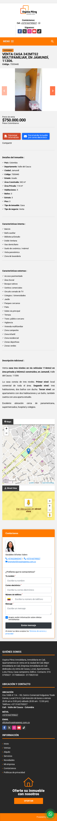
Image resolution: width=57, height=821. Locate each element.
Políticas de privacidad (14, 772)
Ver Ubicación (23, 509)
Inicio (6, 744)
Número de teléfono (13, 594)
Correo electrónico (13, 585)
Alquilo (7, 752)
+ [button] (6, 429)
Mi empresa (9, 764)
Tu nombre (10, 576)
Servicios (8, 756)
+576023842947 (15, 558)
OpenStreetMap (48, 483)
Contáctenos (10, 768)
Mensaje (9, 604)
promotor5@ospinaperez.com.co (22, 561)
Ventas (7, 748)
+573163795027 (29, 23)
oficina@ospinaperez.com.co (16, 722)
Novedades (9, 760)
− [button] (6, 433)
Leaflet (31, 483)
